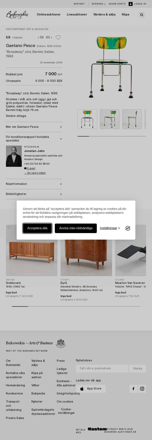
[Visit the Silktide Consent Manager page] (128, 228)
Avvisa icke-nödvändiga (75, 228)
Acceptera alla (37, 228)
